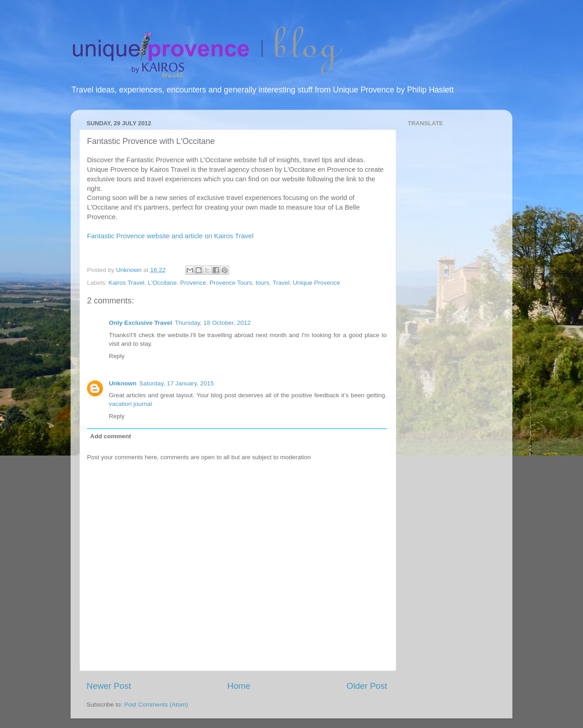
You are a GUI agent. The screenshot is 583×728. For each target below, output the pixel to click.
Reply (117, 356)
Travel (280, 282)
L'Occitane (162, 282)
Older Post (367, 686)
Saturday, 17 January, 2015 (176, 383)
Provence (193, 282)
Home (238, 686)
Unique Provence (316, 282)
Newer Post (109, 686)
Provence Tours (231, 282)
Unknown (123, 383)
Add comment (110, 436)
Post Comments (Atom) (156, 704)
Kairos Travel (126, 282)
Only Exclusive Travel (140, 322)
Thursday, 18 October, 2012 (213, 322)
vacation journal (130, 403)
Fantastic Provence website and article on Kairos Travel (170, 236)
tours (262, 282)
